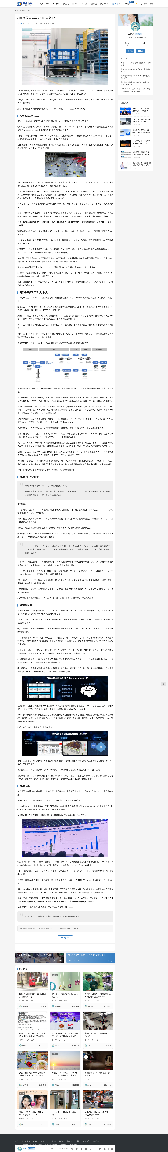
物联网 (61, 1141)
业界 (47, 4)
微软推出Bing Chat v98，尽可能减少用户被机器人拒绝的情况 (32, 1034)
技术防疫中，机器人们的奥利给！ (64, 1113)
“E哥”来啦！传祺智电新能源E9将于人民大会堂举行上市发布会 (141, 121)
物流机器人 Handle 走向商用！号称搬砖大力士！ (97, 1113)
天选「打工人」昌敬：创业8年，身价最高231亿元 (31, 1113)
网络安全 (44, 1141)
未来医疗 (83, 4)
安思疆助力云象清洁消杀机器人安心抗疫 (65, 995)
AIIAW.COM (73, 1145)
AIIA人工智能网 (38, 1145)
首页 (41, 4)
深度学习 (66, 4)
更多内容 (115, 4)
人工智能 (56, 4)
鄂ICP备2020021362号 (60, 1145)
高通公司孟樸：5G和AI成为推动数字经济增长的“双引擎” (141, 165)
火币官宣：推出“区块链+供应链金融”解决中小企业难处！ (141, 154)
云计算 (74, 4)
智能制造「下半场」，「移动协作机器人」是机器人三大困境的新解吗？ (65, 1074)
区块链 (53, 1141)
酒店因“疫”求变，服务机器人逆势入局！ (97, 1074)
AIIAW (20, 23)
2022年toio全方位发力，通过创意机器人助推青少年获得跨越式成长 (32, 1074)
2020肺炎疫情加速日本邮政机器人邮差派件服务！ (32, 995)
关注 (130, 51)
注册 (151, 4)
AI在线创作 (127, 4)
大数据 (69, 1141)
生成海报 (63, 1149)
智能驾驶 (93, 4)
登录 (145, 4)
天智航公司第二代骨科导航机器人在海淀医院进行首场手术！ (98, 995)
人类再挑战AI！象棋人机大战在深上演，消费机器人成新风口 (65, 1034)
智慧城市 (103, 4)
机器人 (42, 23)
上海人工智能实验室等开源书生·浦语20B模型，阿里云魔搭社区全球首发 (141, 143)
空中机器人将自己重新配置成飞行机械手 (98, 1034)
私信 (140, 51)
